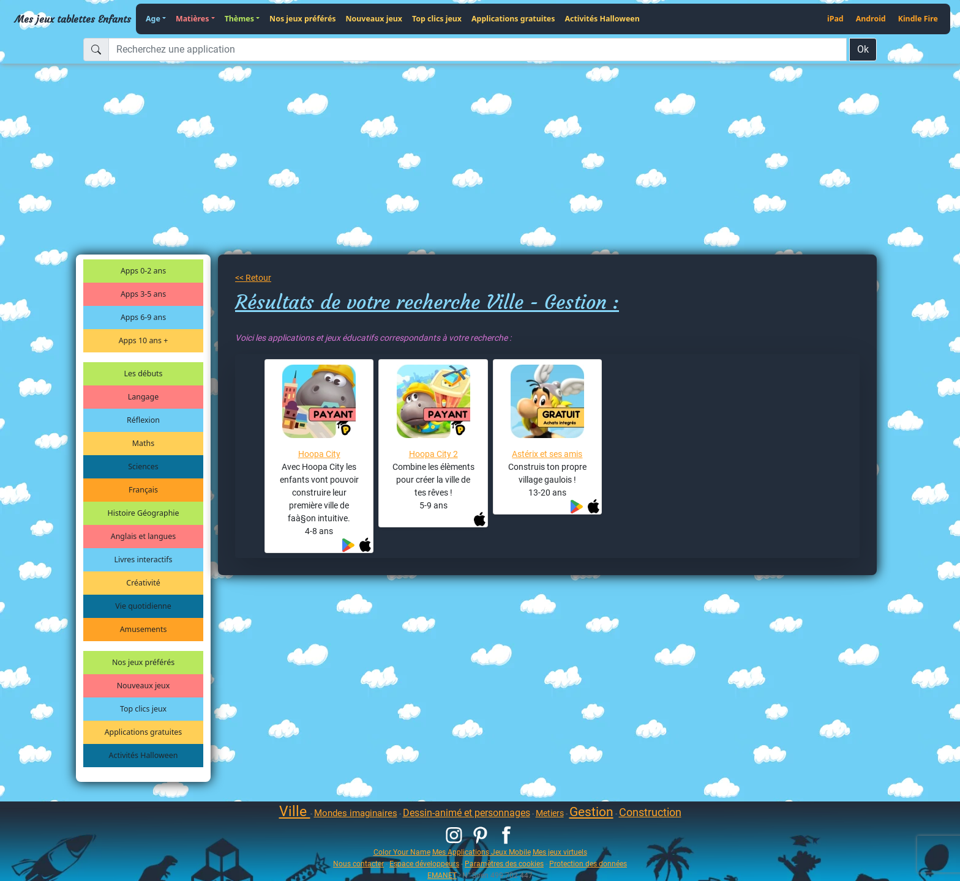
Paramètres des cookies (504, 863)
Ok (863, 49)
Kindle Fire (918, 18)
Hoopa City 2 (433, 454)
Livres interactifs (143, 559)
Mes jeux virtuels (560, 852)
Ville (294, 811)
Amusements (143, 629)
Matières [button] (192, 18)
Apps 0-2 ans (143, 271)
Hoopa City (319, 454)
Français (143, 490)
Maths (143, 443)
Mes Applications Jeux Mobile (481, 852)
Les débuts (143, 373)
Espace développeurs (424, 863)
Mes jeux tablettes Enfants (73, 19)
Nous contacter (358, 863)
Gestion (591, 812)
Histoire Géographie (143, 513)
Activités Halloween (601, 18)
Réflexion (143, 420)
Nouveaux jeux (374, 18)
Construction (650, 812)
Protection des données (588, 863)
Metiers (550, 813)
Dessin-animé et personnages (466, 813)
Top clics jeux (437, 18)
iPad (835, 18)
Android (871, 18)
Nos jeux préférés (302, 18)
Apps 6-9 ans (143, 317)
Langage (143, 397)
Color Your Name (401, 852)
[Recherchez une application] (477, 49)
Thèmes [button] (239, 18)
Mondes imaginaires (355, 813)
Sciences (143, 466)
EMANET (442, 875)
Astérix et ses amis (547, 454)
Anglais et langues (143, 536)
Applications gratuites (513, 18)
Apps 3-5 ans (143, 294)
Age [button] (153, 18)
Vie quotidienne (143, 606)
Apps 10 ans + (143, 340)
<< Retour (253, 278)
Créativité (143, 583)
